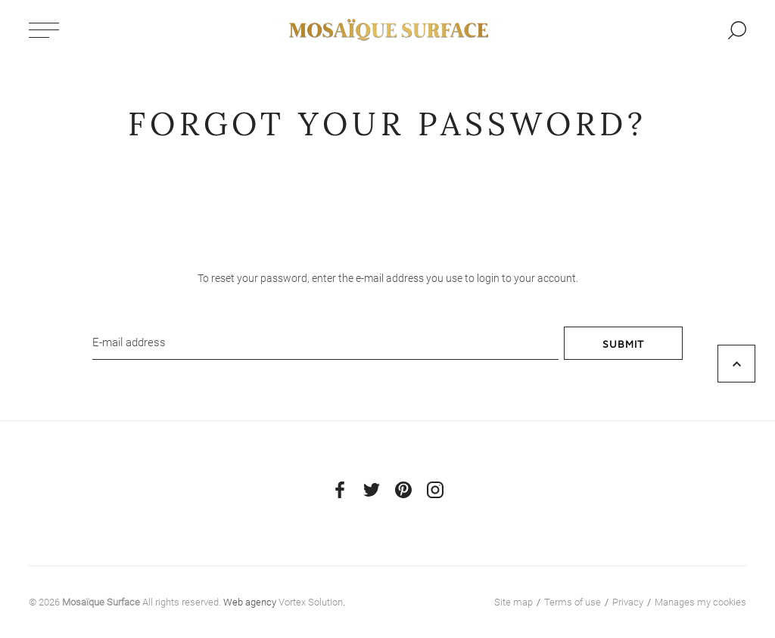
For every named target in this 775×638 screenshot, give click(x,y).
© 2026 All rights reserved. (125, 602)
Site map (513, 602)
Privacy (627, 602)
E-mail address (129, 342)
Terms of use (572, 602)
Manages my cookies (700, 602)
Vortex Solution (311, 602)
